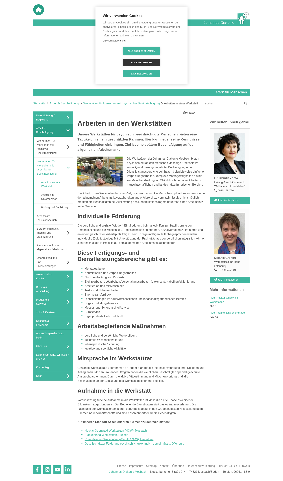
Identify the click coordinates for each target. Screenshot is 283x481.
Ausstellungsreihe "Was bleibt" (50, 335)
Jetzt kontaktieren (226, 200)
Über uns (178, 466)
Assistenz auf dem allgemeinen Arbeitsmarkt (52, 247)
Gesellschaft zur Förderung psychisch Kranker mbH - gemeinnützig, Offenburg (134, 443)
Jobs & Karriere (45, 312)
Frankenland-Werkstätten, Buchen (106, 435)
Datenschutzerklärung (201, 466)
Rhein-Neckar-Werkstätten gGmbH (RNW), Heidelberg (119, 439)
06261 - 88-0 (242, 472)
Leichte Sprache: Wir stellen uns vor (52, 357)
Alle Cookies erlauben (120, 51)
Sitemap (151, 466)
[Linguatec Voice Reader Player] (194, 114)
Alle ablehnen (162, 51)
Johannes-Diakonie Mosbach (128, 472)
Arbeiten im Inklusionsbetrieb (47, 218)
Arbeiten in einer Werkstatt (50, 184)
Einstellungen (141, 62)
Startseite (39, 103)
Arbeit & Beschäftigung (64, 103)
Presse (121, 466)
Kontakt (164, 466)
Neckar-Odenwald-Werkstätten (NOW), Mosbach (116, 430)
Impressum (136, 466)
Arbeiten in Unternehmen (49, 197)
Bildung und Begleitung (54, 207)
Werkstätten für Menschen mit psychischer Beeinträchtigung (121, 103)
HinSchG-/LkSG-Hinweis (234, 466)
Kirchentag (42, 367)
